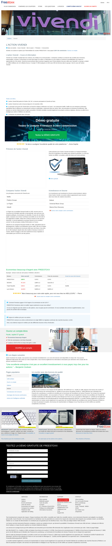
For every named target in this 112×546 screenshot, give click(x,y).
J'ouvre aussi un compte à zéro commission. (48, 296)
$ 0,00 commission (26, 503)
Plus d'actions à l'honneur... (83, 438)
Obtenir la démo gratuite (31, 481)
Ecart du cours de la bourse (72, 276)
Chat (58, 511)
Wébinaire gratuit (44, 501)
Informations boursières (45, 510)
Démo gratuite (54, 178)
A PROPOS (61, 6)
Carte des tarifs (43, 503)
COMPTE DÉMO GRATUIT (74, 6)
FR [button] (108, 2)
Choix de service (26, 504)
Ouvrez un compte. (72, 50)
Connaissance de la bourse (14, 391)
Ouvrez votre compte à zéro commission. (62, 210)
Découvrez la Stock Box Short (84, 433)
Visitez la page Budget (92, 527)
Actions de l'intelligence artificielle (16, 398)
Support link (60, 513)
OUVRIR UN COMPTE (90, 6)
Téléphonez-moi (61, 509)
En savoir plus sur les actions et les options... (51, 438)
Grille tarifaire (10, 379)
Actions (9, 38)
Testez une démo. (11, 98)
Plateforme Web (25, 510)
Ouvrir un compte (11, 382)
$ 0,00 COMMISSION (10, 6)
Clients (102, 2)
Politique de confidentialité (46, 508)
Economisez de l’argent (27, 506)
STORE (40, 6)
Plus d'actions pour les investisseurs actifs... (13, 438)
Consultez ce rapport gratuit (46, 433)
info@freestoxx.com (62, 507)
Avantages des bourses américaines (17, 395)
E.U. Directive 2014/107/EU (46, 506)
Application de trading (27, 511)
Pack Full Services (62, 506)
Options (9, 385)
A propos (41, 504)
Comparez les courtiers (27, 508)
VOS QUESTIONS (50, 6)
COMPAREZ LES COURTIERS (26, 6)
